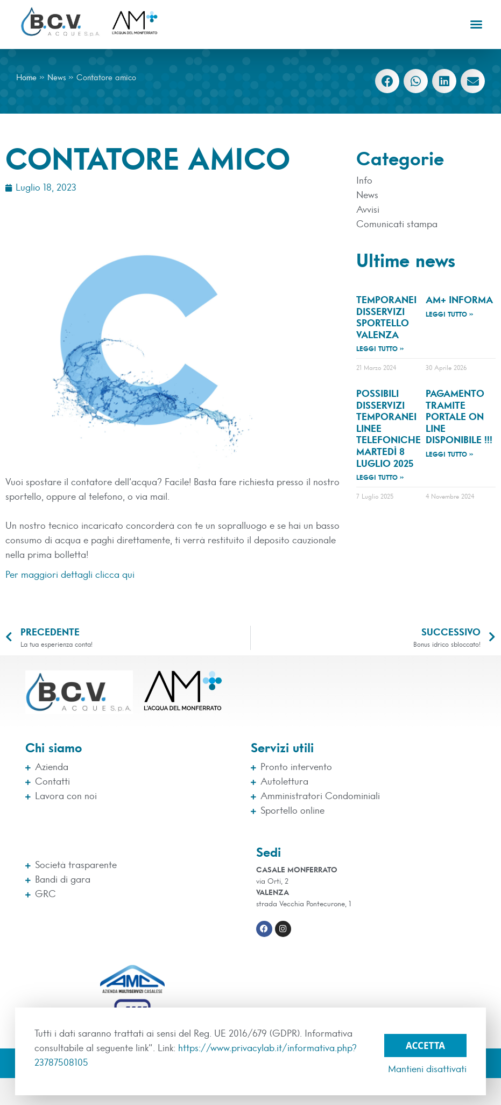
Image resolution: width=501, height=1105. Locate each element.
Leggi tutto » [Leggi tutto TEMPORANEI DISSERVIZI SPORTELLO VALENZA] (380, 349)
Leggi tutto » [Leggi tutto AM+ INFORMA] (450, 314)
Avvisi (367, 210)
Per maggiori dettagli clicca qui (70, 575)
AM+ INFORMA (459, 300)
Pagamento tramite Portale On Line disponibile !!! (459, 417)
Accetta (425, 1044)
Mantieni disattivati (427, 1069)
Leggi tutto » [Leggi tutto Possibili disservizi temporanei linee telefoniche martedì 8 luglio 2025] (380, 477)
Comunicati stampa (397, 224)
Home (26, 78)
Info (364, 181)
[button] (476, 24)
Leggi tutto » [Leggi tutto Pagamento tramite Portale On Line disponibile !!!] (450, 454)
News (56, 78)
